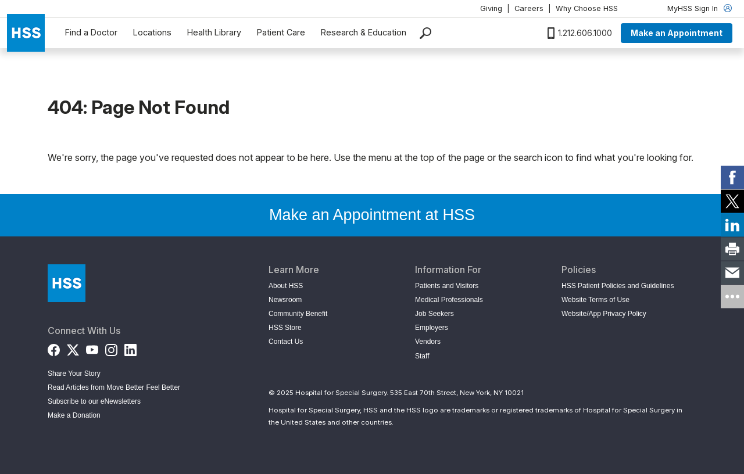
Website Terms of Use (595, 300)
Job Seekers (434, 314)
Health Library (214, 32)
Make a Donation (74, 415)
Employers (431, 328)
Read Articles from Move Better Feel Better (114, 387)
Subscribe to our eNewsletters (94, 401)
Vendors (428, 341)
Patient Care (281, 32)
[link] (732, 177)
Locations (152, 32)
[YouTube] (92, 348)
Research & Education (363, 32)
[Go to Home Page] (66, 283)
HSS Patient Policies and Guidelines (617, 286)
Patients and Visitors (446, 286)
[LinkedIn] (130, 348)
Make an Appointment (676, 33)
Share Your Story (74, 373)
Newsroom (285, 300)
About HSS (286, 286)
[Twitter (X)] (73, 348)
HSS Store (285, 328)
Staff (422, 356)
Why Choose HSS (587, 8)
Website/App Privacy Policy (603, 314)
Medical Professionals (449, 300)
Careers (528, 8)
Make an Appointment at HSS (372, 215)
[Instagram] (111, 348)
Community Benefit (298, 314)
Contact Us (286, 341)
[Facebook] (54, 348)
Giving (491, 8)
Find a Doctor (91, 32)
